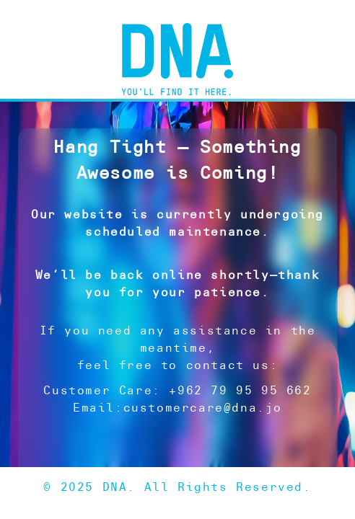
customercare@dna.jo (202, 407)
